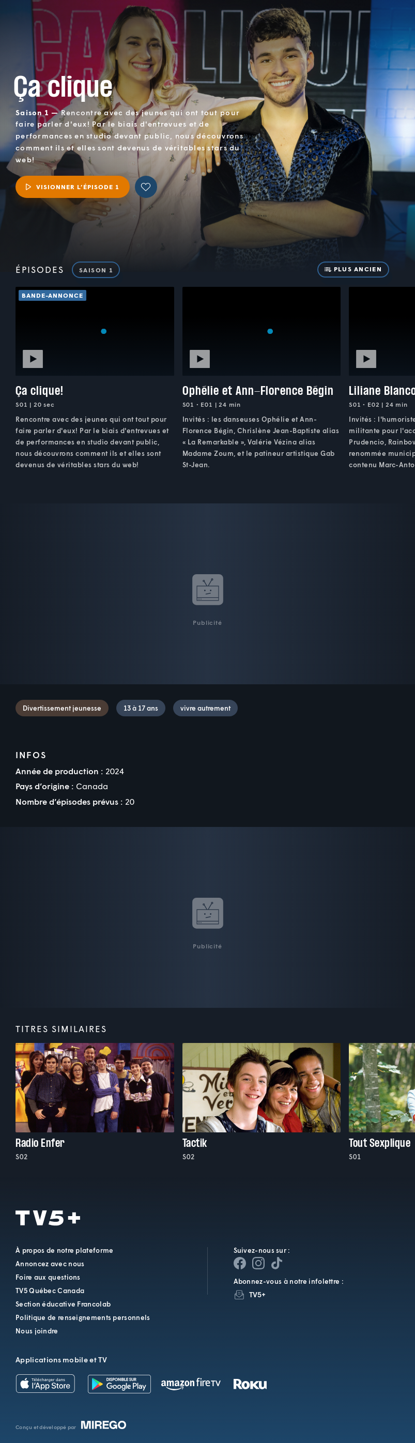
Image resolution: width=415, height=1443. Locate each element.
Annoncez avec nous (50, 1264)
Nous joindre (37, 1331)
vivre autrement (205, 708)
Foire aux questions (48, 1277)
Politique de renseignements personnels (83, 1317)
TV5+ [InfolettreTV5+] (257, 1294)
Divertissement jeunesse (62, 708)
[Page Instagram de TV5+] (258, 1263)
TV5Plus (62, 19)
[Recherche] (373, 28)
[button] (233, 28)
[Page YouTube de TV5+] (277, 1263)
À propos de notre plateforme (64, 1250)
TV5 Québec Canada (50, 1290)
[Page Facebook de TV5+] (240, 1263)
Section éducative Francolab (63, 1304)
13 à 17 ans (141, 708)
